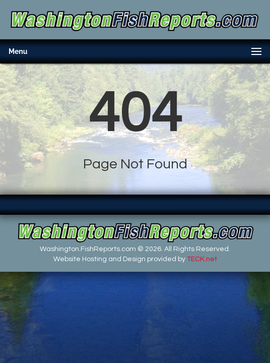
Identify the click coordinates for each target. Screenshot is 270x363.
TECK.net (202, 259)
